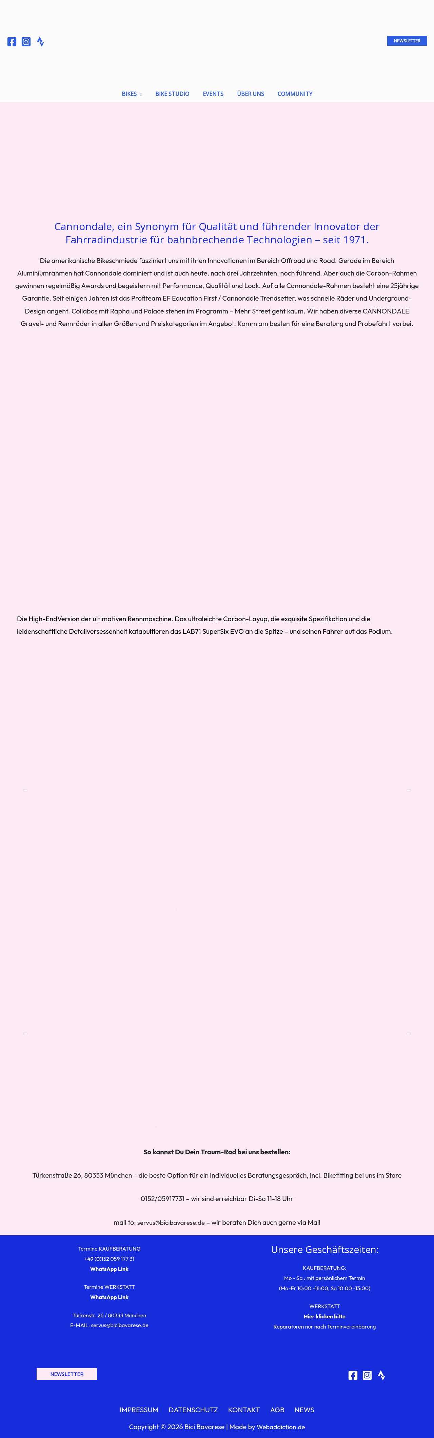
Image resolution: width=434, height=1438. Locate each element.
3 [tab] (196, 905)
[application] (144, 90)
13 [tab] (278, 1122)
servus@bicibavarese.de (171, 1217)
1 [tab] (176, 905)
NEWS (295, 1406)
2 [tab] (186, 905)
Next (408, 785)
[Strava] (381, 1370)
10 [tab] (247, 1122)
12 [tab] (267, 1122)
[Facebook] (12, 42)
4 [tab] (206, 905)
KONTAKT (246, 1406)
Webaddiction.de (281, 1425)
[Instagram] (26, 42)
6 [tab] (227, 905)
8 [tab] (247, 905)
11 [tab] (257, 1122)
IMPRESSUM (149, 1406)
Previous (25, 785)
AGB (273, 1406)
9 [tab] (257, 905)
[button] (407, 41)
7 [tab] (237, 905)
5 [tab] (217, 905)
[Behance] (40, 42)
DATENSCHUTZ (199, 1406)
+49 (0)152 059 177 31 (109, 1254)
